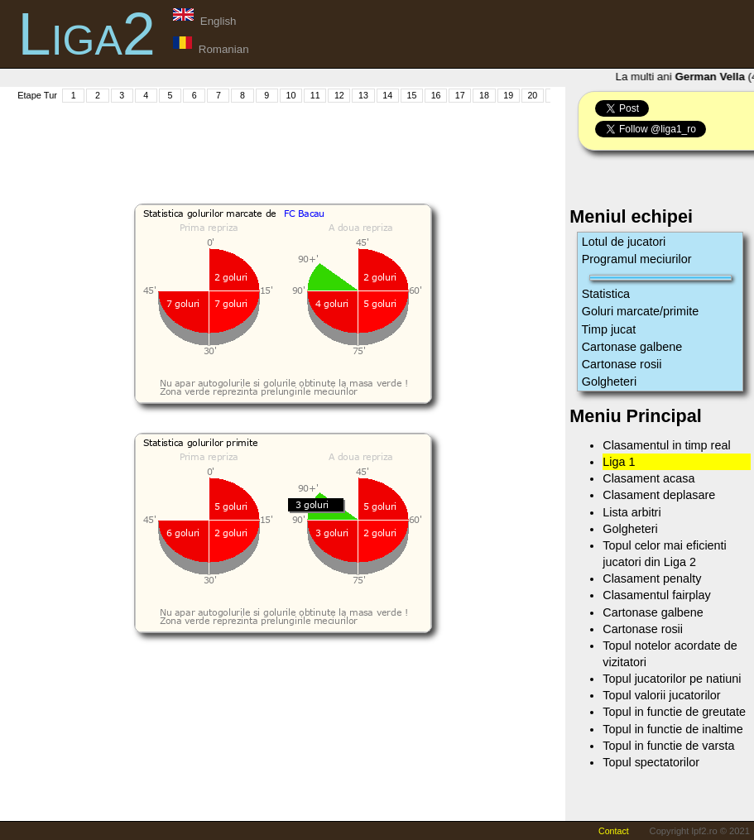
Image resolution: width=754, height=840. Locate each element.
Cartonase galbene (632, 346)
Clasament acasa (648, 478)
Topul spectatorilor (651, 762)
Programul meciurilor (637, 259)
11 (315, 95)
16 (436, 95)
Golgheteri (609, 381)
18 (484, 95)
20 (532, 95)
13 (363, 95)
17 (460, 95)
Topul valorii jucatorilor (661, 695)
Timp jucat (609, 329)
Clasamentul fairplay (656, 595)
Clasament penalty (652, 578)
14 (387, 95)
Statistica (606, 293)
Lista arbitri (631, 512)
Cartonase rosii (622, 364)
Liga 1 (619, 461)
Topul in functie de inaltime (673, 729)
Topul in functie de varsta (668, 745)
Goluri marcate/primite (641, 311)
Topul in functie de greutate (674, 711)
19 (508, 95)
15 (411, 95)
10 (291, 95)
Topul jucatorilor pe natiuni (672, 678)
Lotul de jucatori (624, 241)
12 (339, 95)
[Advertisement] (316, 141)
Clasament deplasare (659, 495)
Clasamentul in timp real (666, 445)
